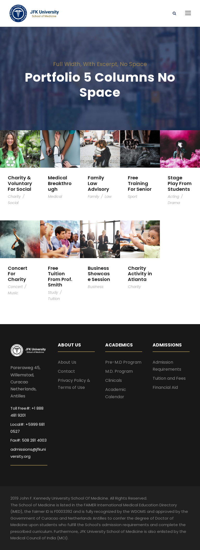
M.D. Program (119, 371)
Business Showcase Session (99, 274)
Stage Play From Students (180, 183)
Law (108, 196)
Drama (174, 202)
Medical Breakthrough (60, 183)
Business (95, 286)
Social (13, 202)
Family (93, 196)
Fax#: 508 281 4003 (28, 440)
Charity (14, 196)
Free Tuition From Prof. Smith (60, 276)
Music (13, 293)
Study (53, 292)
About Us (67, 362)
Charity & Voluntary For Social (20, 183)
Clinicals (113, 380)
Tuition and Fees (169, 378)
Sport (132, 196)
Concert (15, 286)
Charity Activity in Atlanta (140, 274)
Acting (173, 196)
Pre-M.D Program (123, 362)
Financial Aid (165, 387)
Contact (66, 371)
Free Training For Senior (140, 183)
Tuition (54, 298)
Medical (55, 196)
